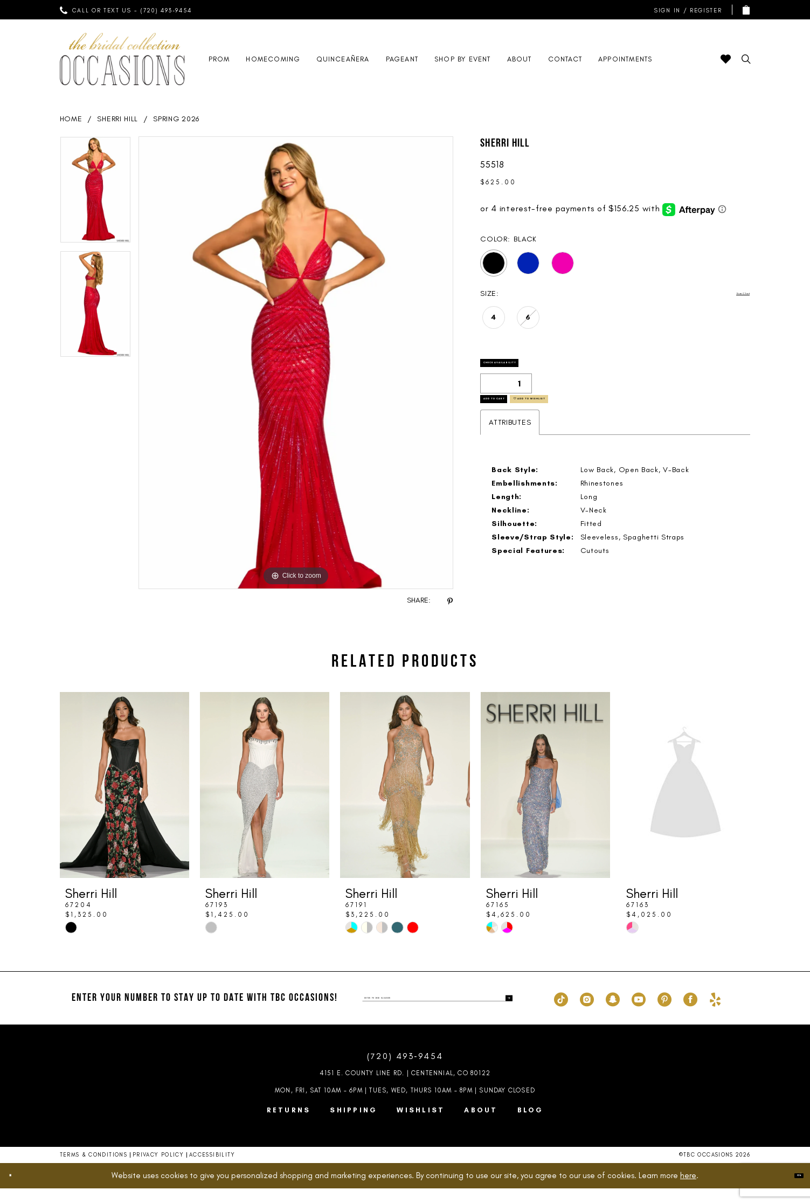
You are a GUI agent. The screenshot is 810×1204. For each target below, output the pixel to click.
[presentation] (124, 801)
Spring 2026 (176, 118)
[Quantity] (506, 399)
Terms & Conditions (93, 1170)
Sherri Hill (117, 118)
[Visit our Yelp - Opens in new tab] (715, 1014)
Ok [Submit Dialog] (791, 1191)
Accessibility (212, 1170)
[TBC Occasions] (122, 59)
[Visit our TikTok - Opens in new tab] (561, 1014)
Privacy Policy (158, 1170)
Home (71, 118)
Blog (530, 1126)
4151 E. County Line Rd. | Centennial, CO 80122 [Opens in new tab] (405, 1088)
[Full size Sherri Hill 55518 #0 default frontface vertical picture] (296, 363)
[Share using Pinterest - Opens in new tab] (450, 601)
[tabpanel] (95, 193)
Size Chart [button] (730, 294)
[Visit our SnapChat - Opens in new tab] (612, 1014)
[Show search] (746, 59)
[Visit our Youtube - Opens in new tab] (638, 1014)
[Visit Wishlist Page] (725, 59)
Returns (289, 1126)
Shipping (353, 1126)
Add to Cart (518, 427)
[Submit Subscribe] (504, 1013)
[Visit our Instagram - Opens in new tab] (586, 1014)
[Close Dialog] (17, 1191)
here (688, 1191)
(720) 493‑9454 (405, 1072)
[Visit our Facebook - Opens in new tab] (690, 1014)
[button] (685, 10)
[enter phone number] (437, 1013)
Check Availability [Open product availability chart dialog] (534, 371)
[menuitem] (125, 9)
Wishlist (421, 1126)
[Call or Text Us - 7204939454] (125, 9)
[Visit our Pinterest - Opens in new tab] (664, 1014)
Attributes (510, 457)
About (480, 1126)
